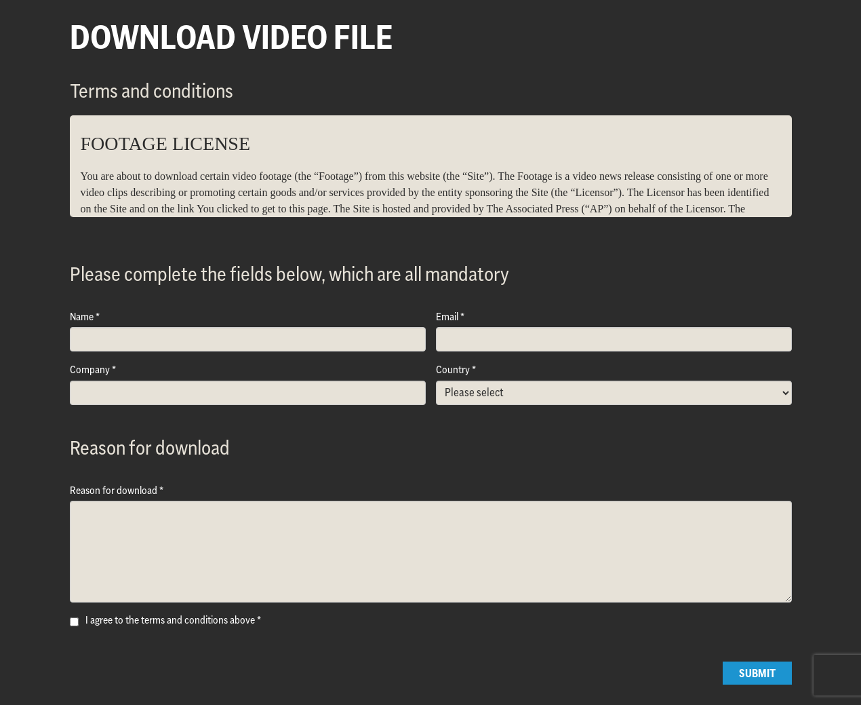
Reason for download (113, 490)
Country (453, 369)
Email (447, 316)
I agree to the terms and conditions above (170, 620)
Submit (757, 673)
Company (90, 369)
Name (82, 316)
